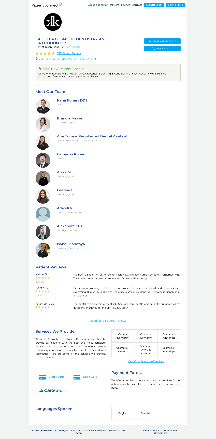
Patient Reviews (69, 53)
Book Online (175, 5)
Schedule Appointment (162, 41)
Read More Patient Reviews (108, 320)
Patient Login (154, 5)
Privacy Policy (151, 430)
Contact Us (160, 433)
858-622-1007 (162, 48)
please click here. (45, 357)
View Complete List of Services (146, 361)
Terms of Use (170, 430)
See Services (73, 46)
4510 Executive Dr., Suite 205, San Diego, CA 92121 (67, 59)
